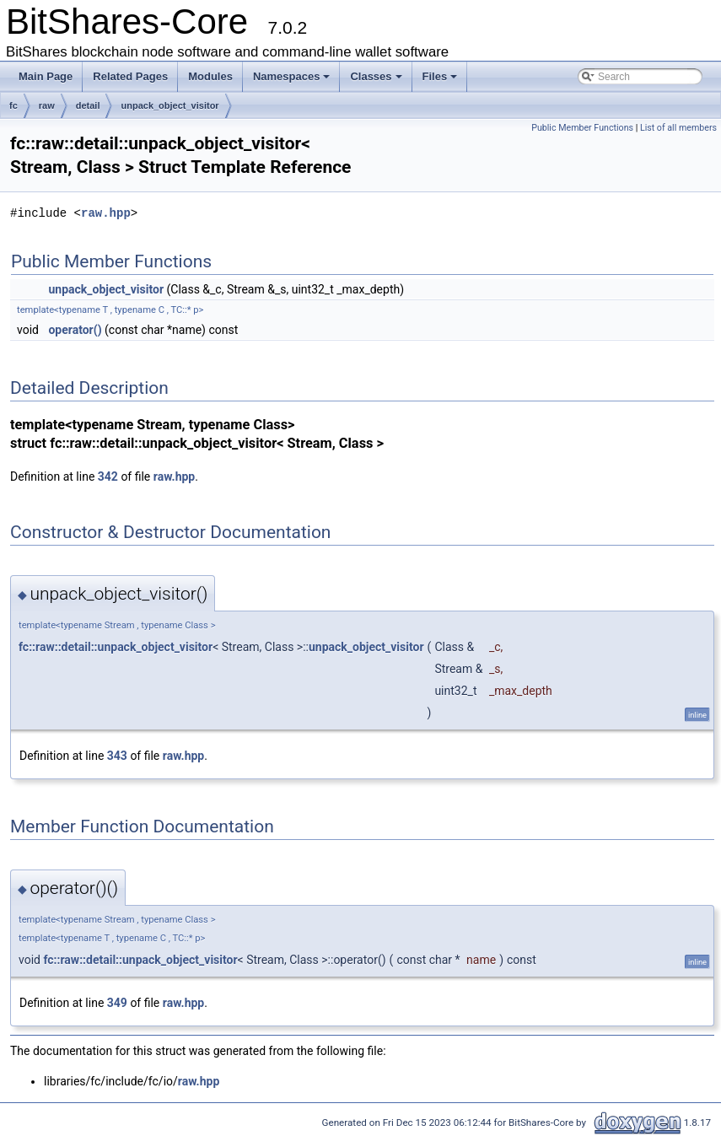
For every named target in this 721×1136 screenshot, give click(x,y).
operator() (74, 329)
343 (117, 755)
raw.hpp (106, 213)
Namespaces (292, 76)
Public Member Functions (582, 127)
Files (440, 76)
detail (88, 105)
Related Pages (130, 76)
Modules (210, 76)
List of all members (678, 127)
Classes (375, 76)
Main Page (46, 76)
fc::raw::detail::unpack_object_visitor (116, 647)
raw (47, 105)
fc (13, 105)
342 (108, 476)
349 (117, 1002)
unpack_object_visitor (169, 105)
